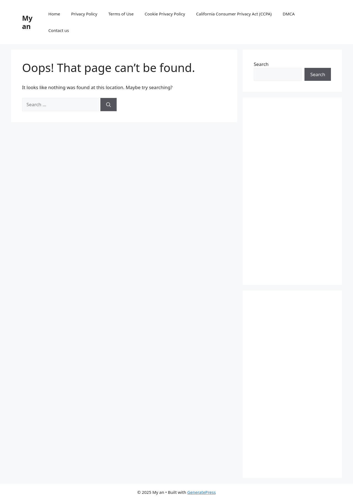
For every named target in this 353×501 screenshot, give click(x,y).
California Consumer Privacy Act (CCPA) (234, 14)
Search (261, 64)
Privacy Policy (84, 14)
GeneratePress (201, 492)
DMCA (289, 14)
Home (54, 14)
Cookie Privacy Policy (165, 14)
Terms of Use (121, 14)
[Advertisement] (292, 191)
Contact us (58, 30)
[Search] (108, 104)
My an (27, 22)
